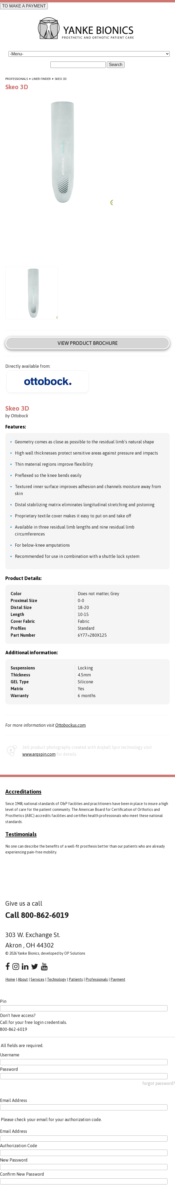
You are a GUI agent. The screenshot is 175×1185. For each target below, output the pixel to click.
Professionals (16, 79)
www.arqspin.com (39, 754)
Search (115, 64)
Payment (117, 979)
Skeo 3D (61, 79)
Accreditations (23, 791)
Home (10, 979)
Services (37, 979)
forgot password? (158, 1083)
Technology (56, 979)
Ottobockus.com (70, 725)
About (23, 979)
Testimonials (21, 834)
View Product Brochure (88, 343)
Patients (76, 979)
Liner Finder (41, 79)
